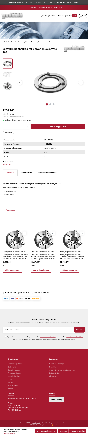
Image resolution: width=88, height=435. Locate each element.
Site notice (53, 376)
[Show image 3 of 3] (53, 104)
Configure (63, 431)
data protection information (48, 337)
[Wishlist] (52, 16)
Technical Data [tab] (26, 172)
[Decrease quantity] (5, 126)
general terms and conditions (74, 337)
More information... (9, 433)
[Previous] (19, 82)
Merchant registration (15, 364)
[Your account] (60, 16)
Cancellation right (14, 376)
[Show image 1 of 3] (47, 104)
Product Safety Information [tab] (48, 172)
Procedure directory (14, 373)
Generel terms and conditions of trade (62, 370)
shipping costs (36, 423)
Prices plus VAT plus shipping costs (13, 116)
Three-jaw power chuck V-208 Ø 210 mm (15, 252)
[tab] (10, 173)
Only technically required (46, 431)
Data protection (54, 373)
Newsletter (53, 367)
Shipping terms (13, 385)
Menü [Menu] (83, 16)
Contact (10, 379)
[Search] (44, 16)
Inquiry (10, 382)
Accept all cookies (78, 431)
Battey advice (12, 367)
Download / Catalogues (57, 364)
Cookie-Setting (56, 399)
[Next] (80, 82)
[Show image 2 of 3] (50, 104)
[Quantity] (16, 126)
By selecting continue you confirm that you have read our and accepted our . (45, 337)
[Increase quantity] (27, 126)
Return (10, 388)
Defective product (14, 370)
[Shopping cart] (71, 16)
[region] (44, 82)
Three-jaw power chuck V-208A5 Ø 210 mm (44, 252)
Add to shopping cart (58, 127)
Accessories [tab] (10, 210)
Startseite (6, 42)
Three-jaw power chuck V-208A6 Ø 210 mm (72, 252)
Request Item (7, 164)
